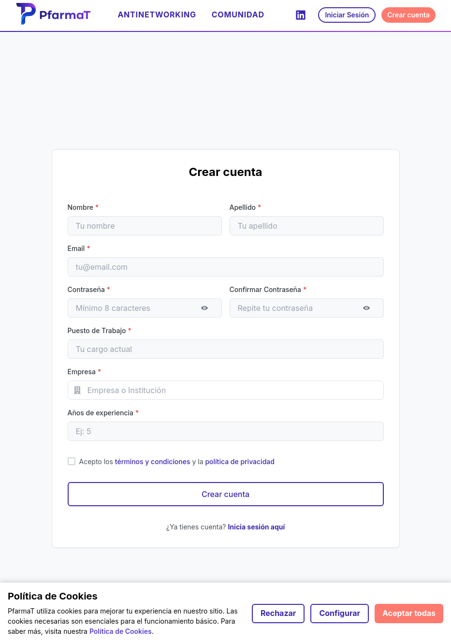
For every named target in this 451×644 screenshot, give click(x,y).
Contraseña (89, 289)
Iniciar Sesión (347, 15)
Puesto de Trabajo (99, 330)
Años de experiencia (103, 413)
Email (79, 248)
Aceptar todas (409, 613)
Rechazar (278, 613)
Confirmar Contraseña (268, 289)
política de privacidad (239, 461)
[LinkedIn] (300, 15)
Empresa (85, 371)
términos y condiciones (152, 461)
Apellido (246, 207)
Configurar (339, 613)
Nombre (83, 207)
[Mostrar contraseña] (204, 308)
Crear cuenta (408, 15)
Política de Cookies (120, 631)
